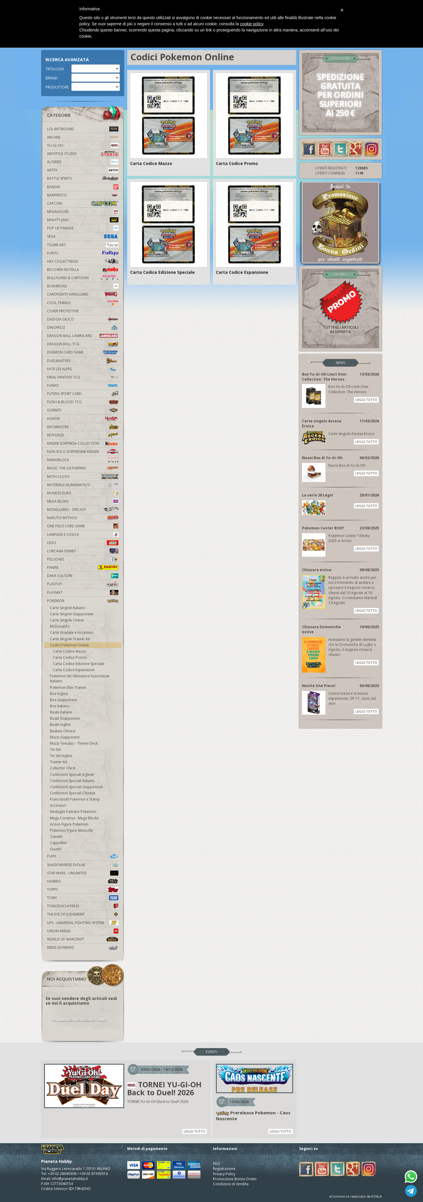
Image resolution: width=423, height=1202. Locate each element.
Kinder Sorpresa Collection (82, 443)
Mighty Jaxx (82, 219)
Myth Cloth (82, 476)
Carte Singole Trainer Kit (70, 638)
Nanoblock (82, 459)
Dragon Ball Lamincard (82, 335)
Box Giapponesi (63, 699)
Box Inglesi (59, 693)
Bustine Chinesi (62, 730)
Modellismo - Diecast (82, 509)
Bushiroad (82, 286)
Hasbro (82, 881)
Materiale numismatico (82, 484)
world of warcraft (82, 939)
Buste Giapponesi (65, 718)
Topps (82, 889)
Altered (82, 161)
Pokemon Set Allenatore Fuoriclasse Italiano (80, 678)
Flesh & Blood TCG (82, 401)
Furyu (82, 253)
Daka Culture (82, 575)
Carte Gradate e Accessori (72, 632)
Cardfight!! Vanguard (82, 294)
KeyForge (82, 435)
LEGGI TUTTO (366, 399)
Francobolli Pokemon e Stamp (75, 799)
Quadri (56, 848)
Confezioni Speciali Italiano (72, 780)
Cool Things (82, 302)
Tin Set (55, 749)
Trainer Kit (58, 761)
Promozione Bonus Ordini (234, 1178)
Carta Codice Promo (70, 657)
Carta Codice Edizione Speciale (78, 663)
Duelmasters (82, 360)
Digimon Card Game (82, 352)
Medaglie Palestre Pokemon (73, 811)
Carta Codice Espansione (74, 669)
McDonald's (60, 626)
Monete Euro (82, 493)
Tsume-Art (82, 244)
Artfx (82, 170)
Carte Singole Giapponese (71, 613)
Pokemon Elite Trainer (68, 687)
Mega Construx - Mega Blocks (74, 818)
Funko (82, 385)
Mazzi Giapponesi (65, 737)
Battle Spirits (82, 178)
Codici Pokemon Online (69, 645)
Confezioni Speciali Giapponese (76, 786)
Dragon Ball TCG (82, 343)
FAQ (216, 1163)
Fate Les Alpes (82, 368)
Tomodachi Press (82, 905)
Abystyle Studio (82, 153)
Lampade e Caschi (82, 534)
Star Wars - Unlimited (82, 873)
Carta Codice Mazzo (69, 651)
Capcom (82, 203)
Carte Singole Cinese (67, 620)
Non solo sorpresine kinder (82, 451)
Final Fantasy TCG (82, 377)
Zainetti (56, 836)
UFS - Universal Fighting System (82, 922)
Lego (82, 542)
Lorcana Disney (82, 551)
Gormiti (82, 410)
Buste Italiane (61, 712)
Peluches (82, 559)
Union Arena (82, 930)
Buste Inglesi (60, 724)
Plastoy (82, 583)
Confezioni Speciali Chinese (72, 793)
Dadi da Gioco (82, 319)
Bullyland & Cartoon (82, 277)
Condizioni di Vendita (231, 1183)
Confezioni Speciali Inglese (72, 774)
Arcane (82, 137)
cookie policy (251, 23)
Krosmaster (82, 426)
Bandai (82, 186)
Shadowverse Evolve (82, 864)
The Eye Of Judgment (82, 914)
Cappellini (58, 842)
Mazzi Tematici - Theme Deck (74, 743)
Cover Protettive (63, 311)
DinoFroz (82, 327)
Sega (82, 236)
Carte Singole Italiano (67, 607)
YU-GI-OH (82, 145)
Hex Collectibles (82, 261)
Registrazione (224, 1168)
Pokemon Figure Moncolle (71, 830)
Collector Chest (62, 768)
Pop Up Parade (82, 228)
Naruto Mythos (82, 517)
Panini (82, 567)
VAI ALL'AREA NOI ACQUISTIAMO (79, 1020)
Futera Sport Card (82, 393)
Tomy (82, 897)
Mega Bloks (82, 501)
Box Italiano (60, 705)
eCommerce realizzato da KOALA (355, 1196)
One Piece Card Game (82, 526)
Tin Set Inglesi (61, 755)
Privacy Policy (224, 1173)
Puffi (82, 856)
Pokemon (82, 600)
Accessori (58, 805)
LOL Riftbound (82, 128)
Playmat (82, 592)
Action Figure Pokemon (69, 824)
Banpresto (82, 195)
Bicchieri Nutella (82, 269)
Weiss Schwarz (82, 947)
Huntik (82, 418)
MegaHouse (82, 211)
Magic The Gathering (82, 468)
